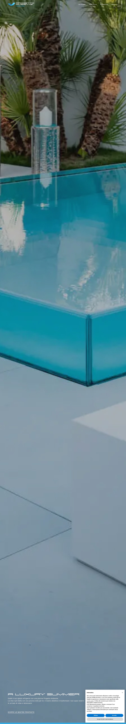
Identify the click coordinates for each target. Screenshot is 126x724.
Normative (104, 4)
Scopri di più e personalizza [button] (105, 719)
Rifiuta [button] (96, 715)
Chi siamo (82, 4)
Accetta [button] (114, 715)
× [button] (122, 692)
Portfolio (93, 4)
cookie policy (90, 701)
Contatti (115, 4)
